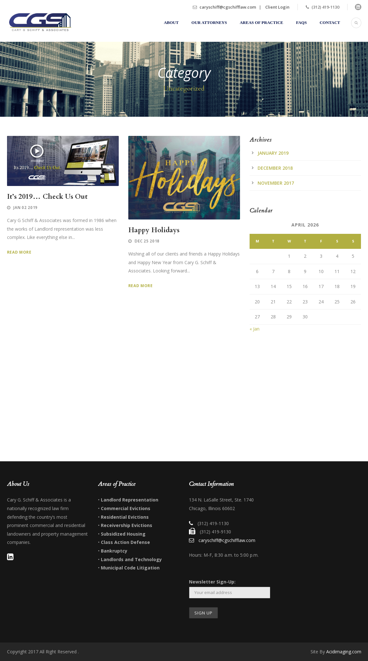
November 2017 (276, 183)
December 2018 (275, 168)
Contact (329, 22)
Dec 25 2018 (147, 241)
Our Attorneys (209, 22)
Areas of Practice (261, 22)
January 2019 (273, 153)
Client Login (277, 7)
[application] (63, 161)
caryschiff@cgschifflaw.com (227, 7)
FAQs (301, 22)
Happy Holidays (153, 230)
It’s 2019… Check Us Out (47, 196)
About (171, 22)
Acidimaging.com (343, 652)
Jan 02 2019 (25, 207)
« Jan (254, 329)
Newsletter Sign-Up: (212, 582)
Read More (19, 252)
